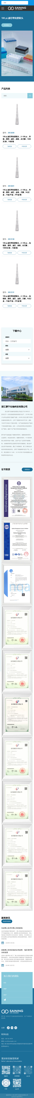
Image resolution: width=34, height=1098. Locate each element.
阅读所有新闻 (7, 921)
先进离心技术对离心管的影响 (12, 928)
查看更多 (27, 469)
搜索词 (7, 337)
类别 (6, 345)
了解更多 (9, 146)
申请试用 (24, 146)
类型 (6, 354)
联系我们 (6, 25)
